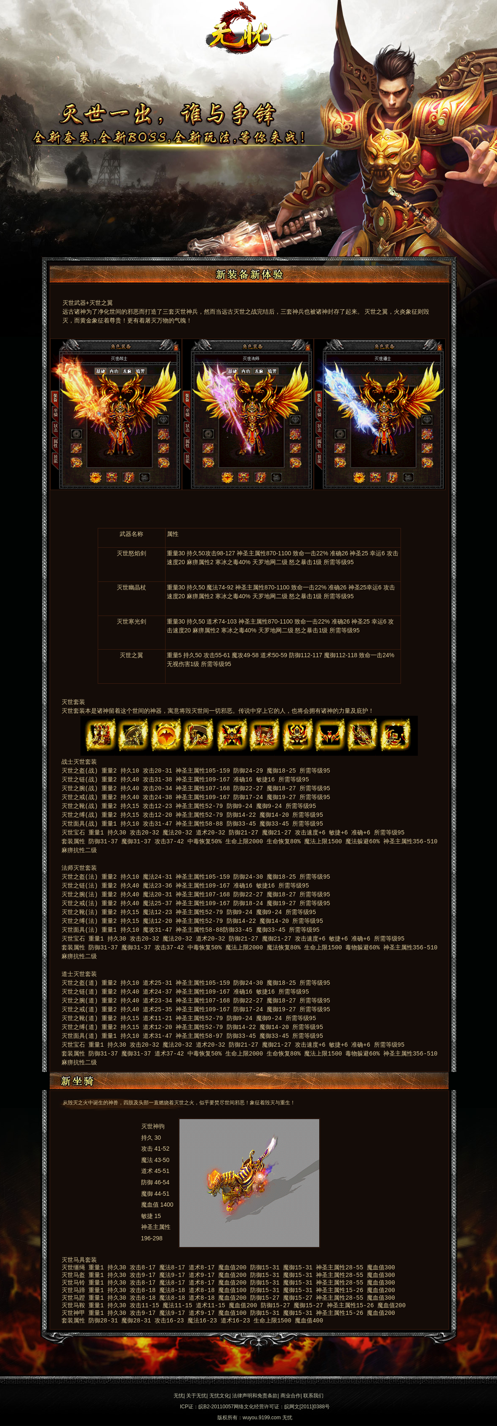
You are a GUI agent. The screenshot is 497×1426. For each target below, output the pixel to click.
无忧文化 (219, 1396)
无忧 (179, 1396)
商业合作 (291, 1396)
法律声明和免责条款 (255, 1396)
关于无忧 (196, 1396)
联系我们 (313, 1396)
